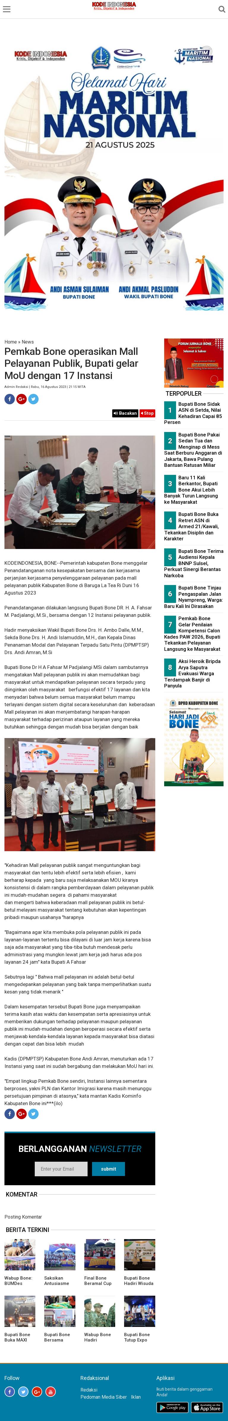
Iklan (136, 1397)
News (28, 342)
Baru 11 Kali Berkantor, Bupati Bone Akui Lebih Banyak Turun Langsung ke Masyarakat (191, 490)
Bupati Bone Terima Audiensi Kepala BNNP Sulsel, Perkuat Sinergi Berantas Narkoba (194, 563)
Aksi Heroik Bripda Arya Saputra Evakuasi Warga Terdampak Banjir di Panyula (192, 673)
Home (10, 342)
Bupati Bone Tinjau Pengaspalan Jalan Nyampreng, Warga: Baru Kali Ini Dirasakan (193, 597)
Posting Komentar (23, 1217)
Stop (147, 413)
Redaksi (88, 1390)
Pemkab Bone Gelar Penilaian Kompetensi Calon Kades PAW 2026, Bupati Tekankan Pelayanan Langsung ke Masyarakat (192, 633)
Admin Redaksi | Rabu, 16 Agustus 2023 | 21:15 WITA (45, 387)
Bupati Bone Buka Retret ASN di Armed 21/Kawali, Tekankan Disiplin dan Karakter (191, 526)
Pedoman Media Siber (103, 1397)
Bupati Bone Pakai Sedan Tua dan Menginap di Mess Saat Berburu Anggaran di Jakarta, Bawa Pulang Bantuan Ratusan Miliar (193, 450)
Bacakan (125, 413)
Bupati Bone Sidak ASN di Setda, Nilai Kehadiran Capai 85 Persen (193, 413)
